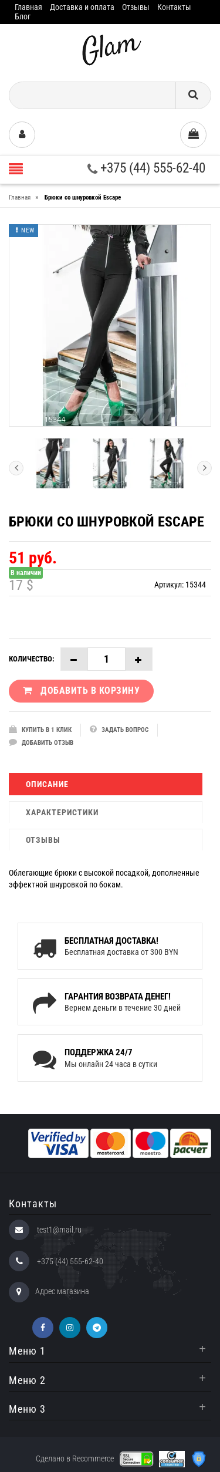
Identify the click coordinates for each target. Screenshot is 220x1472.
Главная (28, 7)
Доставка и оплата (82, 7)
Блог (23, 16)
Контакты (174, 7)
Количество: (32, 658)
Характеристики (62, 812)
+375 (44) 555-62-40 (146, 168)
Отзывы (136, 7)
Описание (47, 784)
